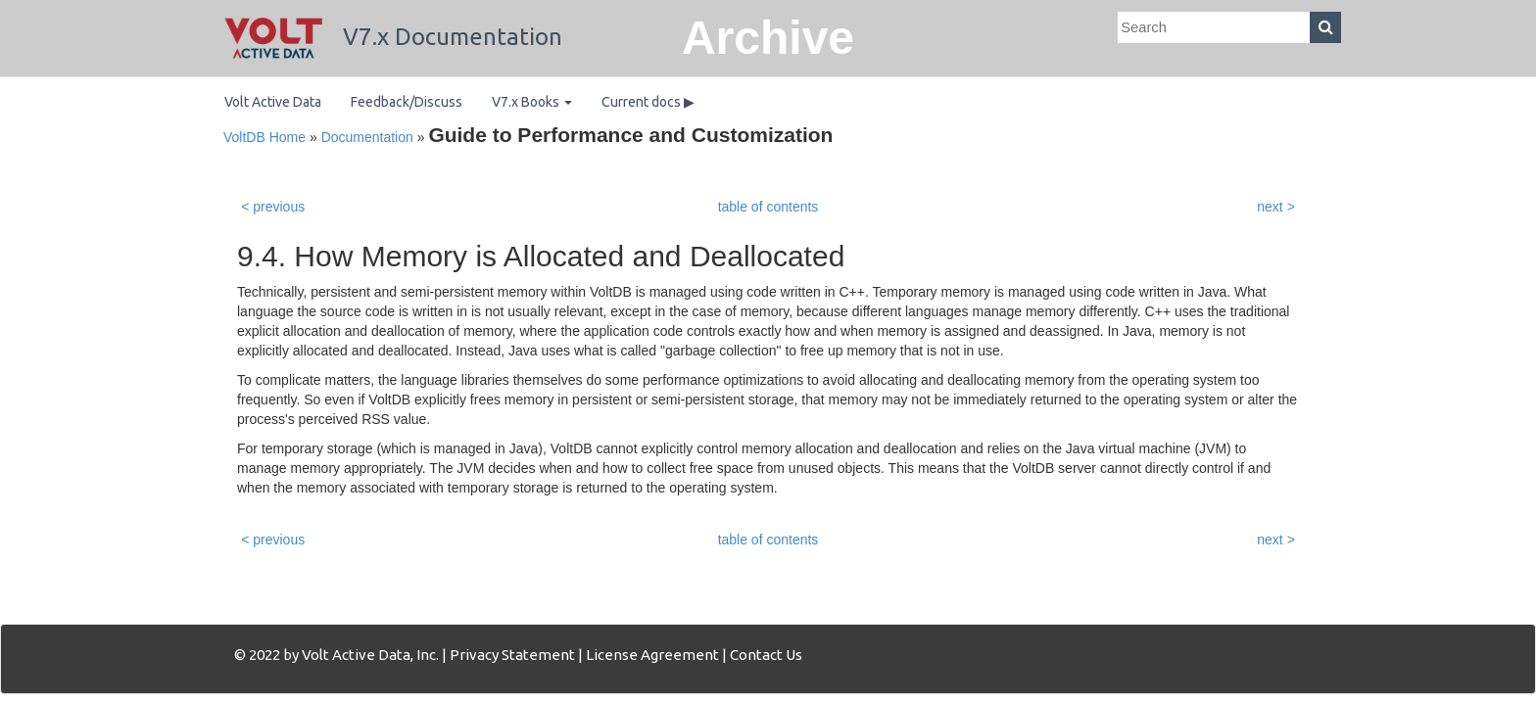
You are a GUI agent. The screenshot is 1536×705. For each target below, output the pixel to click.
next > (1276, 206)
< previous (273, 206)
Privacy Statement (512, 654)
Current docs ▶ (648, 102)
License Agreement (652, 654)
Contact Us (766, 654)
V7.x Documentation (393, 37)
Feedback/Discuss (406, 102)
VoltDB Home (264, 137)
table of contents (768, 206)
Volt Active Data (272, 102)
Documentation (367, 137)
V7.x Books (532, 102)
